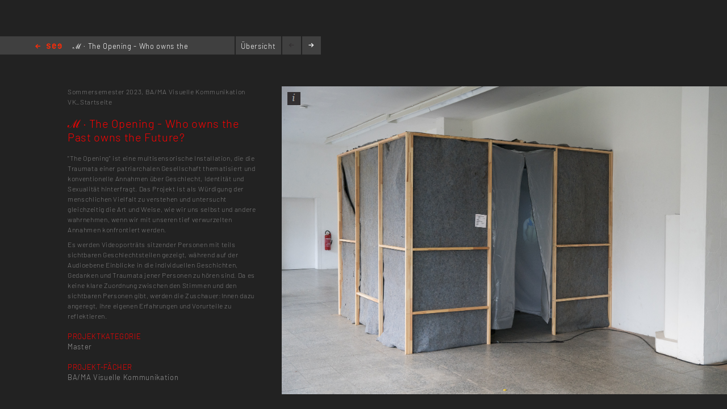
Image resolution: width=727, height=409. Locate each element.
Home (48, 47)
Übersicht (258, 46)
